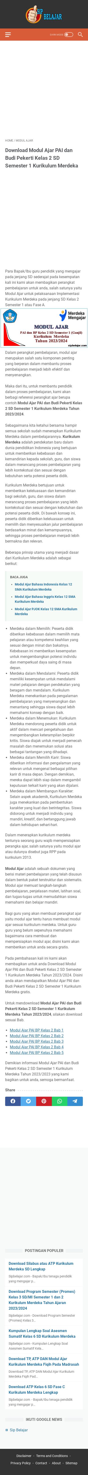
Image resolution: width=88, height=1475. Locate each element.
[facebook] (13, 1101)
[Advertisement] (44, 89)
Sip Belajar (19, 1430)
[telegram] (75, 1101)
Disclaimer (23, 1456)
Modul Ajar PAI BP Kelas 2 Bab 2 (37, 1036)
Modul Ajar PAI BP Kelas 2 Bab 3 (37, 1041)
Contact (41, 1463)
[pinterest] (44, 1101)
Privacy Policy (21, 1463)
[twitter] (28, 1101)
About (56, 1463)
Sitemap (71, 1463)
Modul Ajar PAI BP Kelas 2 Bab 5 (37, 1052)
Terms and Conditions (52, 1456)
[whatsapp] (59, 1101)
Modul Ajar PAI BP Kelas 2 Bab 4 (37, 1047)
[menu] (10, 34)
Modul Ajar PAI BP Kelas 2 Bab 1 (37, 1030)
